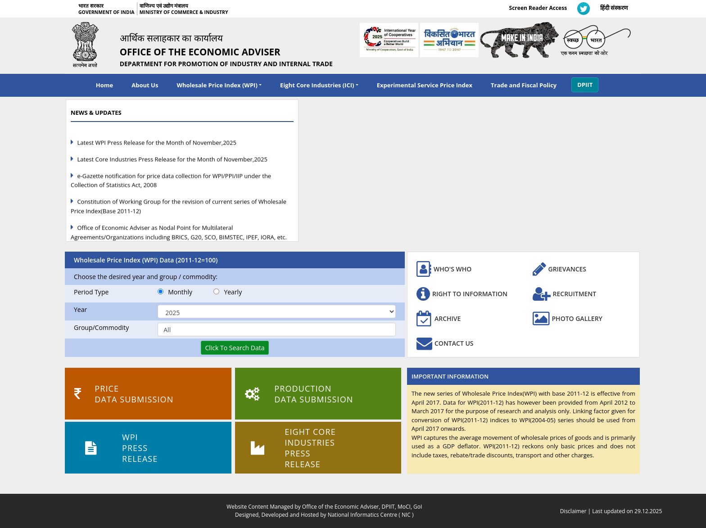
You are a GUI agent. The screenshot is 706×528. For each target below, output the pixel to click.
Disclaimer (573, 511)
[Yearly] (216, 291)
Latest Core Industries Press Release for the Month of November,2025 (172, 163)
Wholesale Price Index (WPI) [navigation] (216, 85)
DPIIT (585, 85)
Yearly (227, 292)
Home (104, 85)
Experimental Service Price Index (424, 85)
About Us (144, 85)
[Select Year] (277, 311)
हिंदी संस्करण (614, 8)
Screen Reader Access (538, 8)
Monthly (175, 292)
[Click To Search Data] (234, 348)
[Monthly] (160, 291)
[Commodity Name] (277, 329)
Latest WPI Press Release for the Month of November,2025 (156, 146)
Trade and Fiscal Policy (524, 85)
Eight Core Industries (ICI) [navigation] (317, 85)
